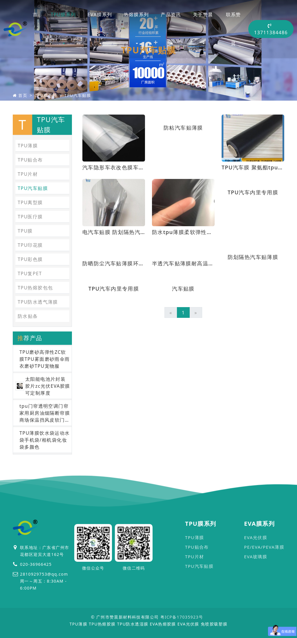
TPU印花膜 (30, 245)
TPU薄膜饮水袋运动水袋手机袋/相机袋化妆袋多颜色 (44, 440)
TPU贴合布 (30, 160)
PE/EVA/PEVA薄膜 (264, 547)
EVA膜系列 (100, 14)
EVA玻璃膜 (255, 556)
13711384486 (271, 29)
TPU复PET (30, 273)
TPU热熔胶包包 (35, 287)
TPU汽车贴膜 (77, 95)
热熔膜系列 (136, 14)
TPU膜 (25, 231)
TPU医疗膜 (30, 216)
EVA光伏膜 (255, 537)
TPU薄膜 (28, 145)
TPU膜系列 (63, 14)
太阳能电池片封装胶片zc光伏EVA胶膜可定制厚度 (47, 386)
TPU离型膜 (30, 202)
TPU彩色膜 (30, 259)
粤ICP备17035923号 (181, 617)
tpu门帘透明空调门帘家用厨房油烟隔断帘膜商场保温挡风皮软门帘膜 (44, 413)
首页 (35, 29)
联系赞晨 (233, 29)
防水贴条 (28, 316)
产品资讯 (171, 14)
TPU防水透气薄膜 (38, 302)
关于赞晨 (203, 14)
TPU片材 (28, 174)
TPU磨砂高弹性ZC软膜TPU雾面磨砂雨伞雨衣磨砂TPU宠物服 (44, 359)
